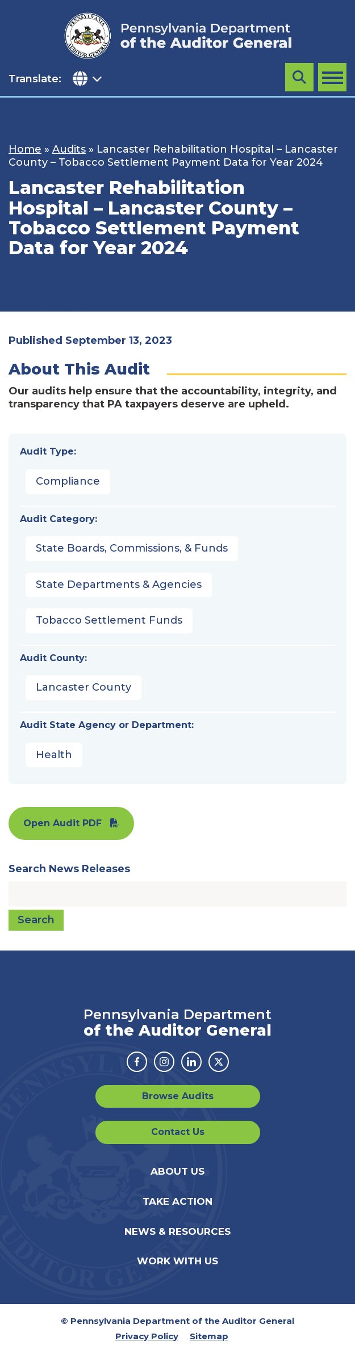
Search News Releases (69, 869)
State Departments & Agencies (119, 584)
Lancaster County (83, 687)
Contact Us (177, 1131)
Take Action (177, 1201)
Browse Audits (178, 1096)
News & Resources (177, 1231)
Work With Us (177, 1261)
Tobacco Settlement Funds (109, 620)
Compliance (68, 481)
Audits (69, 149)
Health (54, 755)
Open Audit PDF (62, 823)
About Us (177, 1171)
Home (25, 149)
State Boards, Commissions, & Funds (132, 548)
